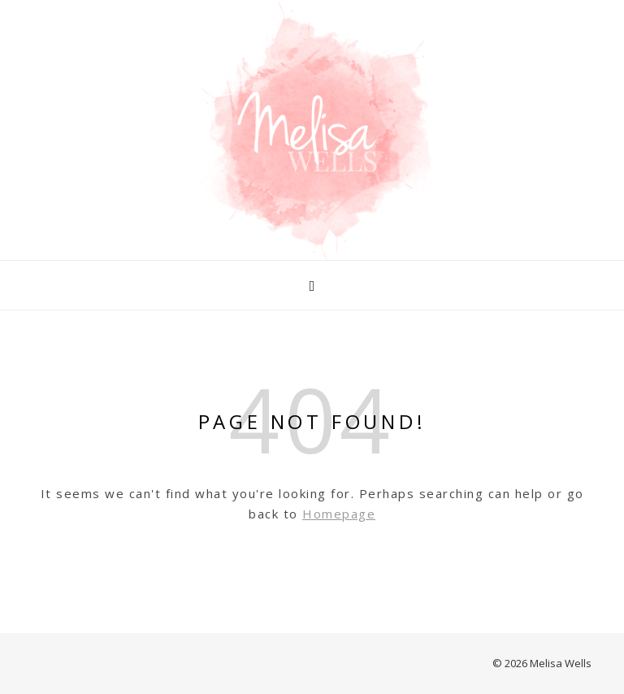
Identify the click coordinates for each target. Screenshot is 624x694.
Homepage (338, 513)
